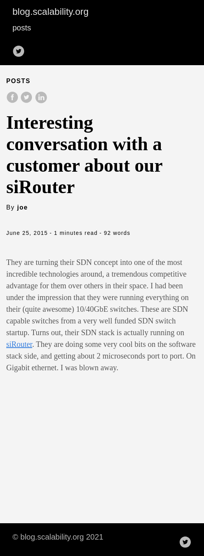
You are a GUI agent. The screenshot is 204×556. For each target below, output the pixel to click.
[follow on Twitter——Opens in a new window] (21, 49)
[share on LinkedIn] (41, 101)
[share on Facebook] (13, 101)
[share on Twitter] (27, 101)
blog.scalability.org (50, 11)
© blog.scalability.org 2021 (57, 537)
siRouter (19, 344)
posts (21, 27)
